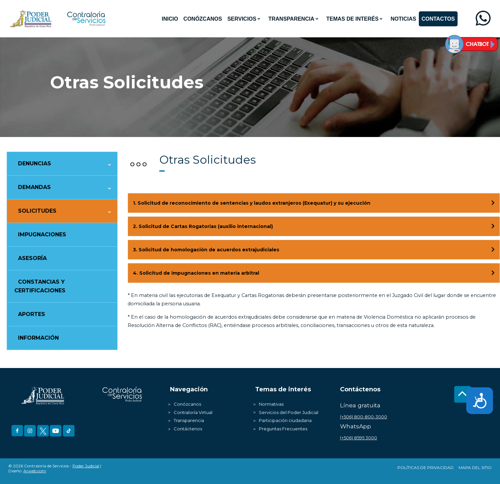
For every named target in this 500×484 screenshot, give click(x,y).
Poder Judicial (85, 465)
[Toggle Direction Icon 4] (493, 273)
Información (38, 338)
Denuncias (34, 163)
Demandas (34, 187)
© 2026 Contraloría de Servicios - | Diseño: (54, 468)
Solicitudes (37, 211)
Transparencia (189, 420)
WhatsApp (355, 426)
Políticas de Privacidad (425, 467)
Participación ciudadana (285, 420)
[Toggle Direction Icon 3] (493, 250)
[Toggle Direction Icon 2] (493, 226)
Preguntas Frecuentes (283, 428)
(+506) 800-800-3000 (363, 416)
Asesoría (32, 258)
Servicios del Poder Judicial (288, 412)
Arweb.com (34, 470)
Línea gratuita (360, 405)
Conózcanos (187, 404)
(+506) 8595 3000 (358, 437)
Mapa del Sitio (475, 467)
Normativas (271, 404)
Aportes (31, 314)
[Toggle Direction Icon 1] (493, 203)
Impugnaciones (42, 234)
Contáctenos (188, 428)
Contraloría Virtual (193, 412)
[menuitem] (170, 18)
